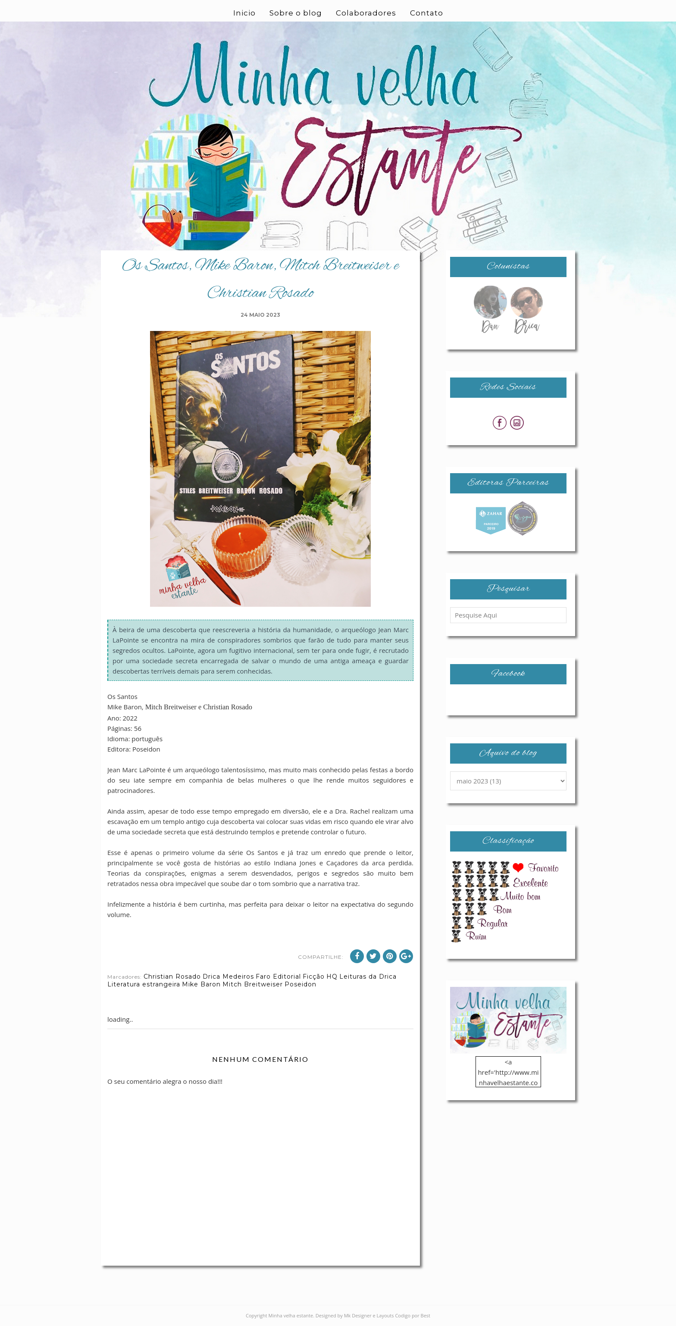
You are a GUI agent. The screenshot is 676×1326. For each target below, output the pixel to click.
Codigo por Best (412, 1315)
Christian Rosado (172, 976)
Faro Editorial (278, 976)
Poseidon (300, 984)
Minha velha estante (291, 1315)
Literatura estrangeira (143, 984)
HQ (332, 976)
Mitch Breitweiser (252, 984)
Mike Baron (201, 984)
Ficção (314, 976)
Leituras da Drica (368, 976)
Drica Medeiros (228, 976)
